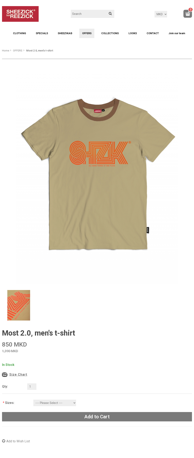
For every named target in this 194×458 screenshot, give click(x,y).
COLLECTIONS (110, 33)
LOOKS (133, 33)
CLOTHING (19, 33)
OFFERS (87, 33)
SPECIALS (42, 33)
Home (5, 50)
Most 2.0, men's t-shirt (39, 50)
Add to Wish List (18, 441)
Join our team (177, 33)
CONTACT (153, 33)
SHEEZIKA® (65, 33)
